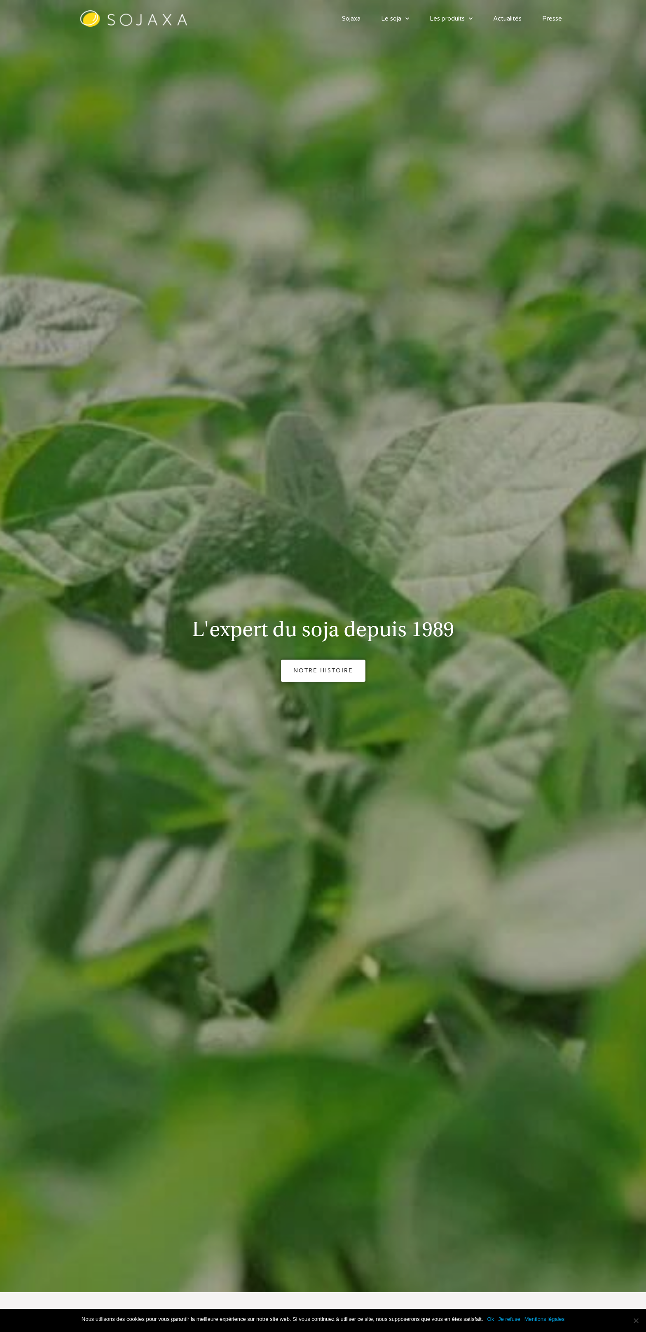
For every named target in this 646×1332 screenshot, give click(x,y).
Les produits (451, 18)
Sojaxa (351, 18)
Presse (552, 18)
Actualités (507, 18)
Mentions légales (544, 1319)
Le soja (395, 18)
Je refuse (509, 1319)
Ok (490, 1319)
